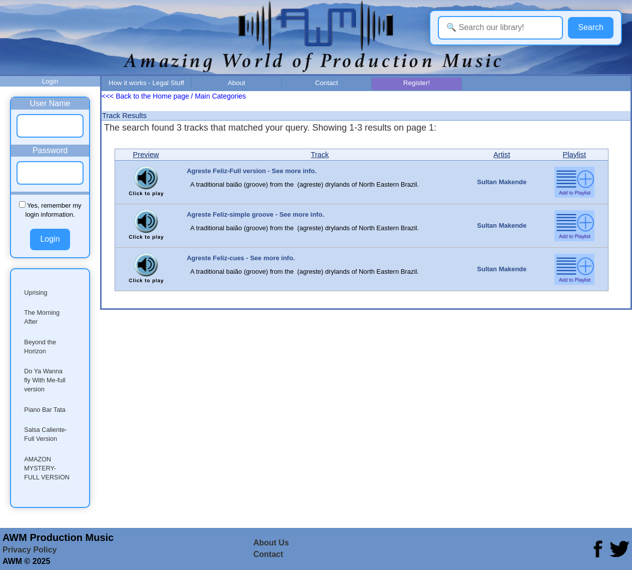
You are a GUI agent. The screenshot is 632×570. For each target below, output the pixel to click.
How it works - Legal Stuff (146, 83)
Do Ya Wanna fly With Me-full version (45, 380)
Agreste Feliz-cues (215, 258)
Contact (326, 83)
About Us (271, 542)
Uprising (35, 292)
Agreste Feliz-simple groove (230, 214)
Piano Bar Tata (44, 409)
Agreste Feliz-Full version (226, 171)
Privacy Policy (30, 549)
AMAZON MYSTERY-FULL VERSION (47, 468)
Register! (416, 83)
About (236, 83)
